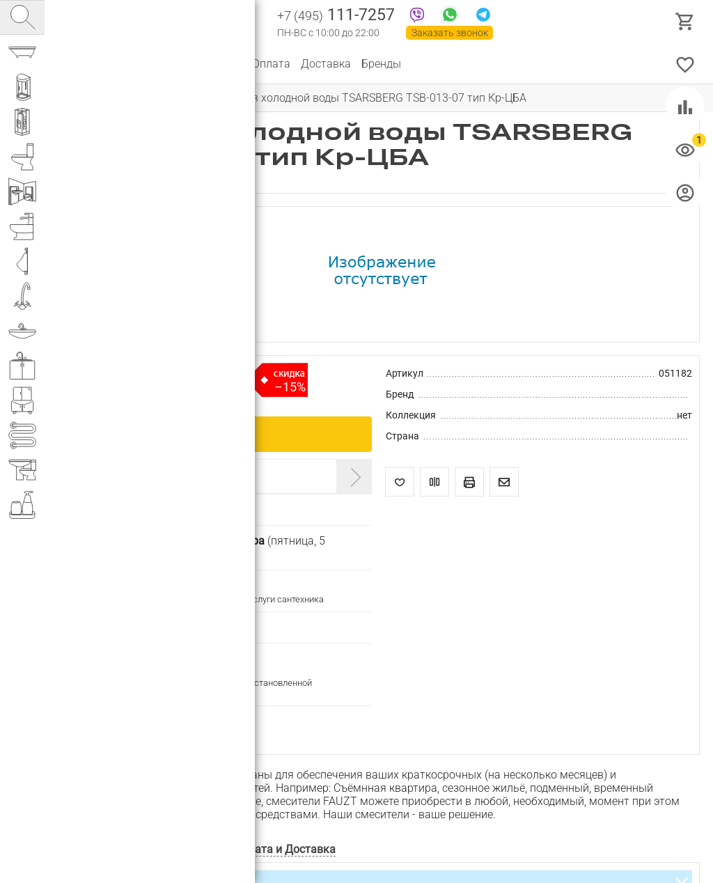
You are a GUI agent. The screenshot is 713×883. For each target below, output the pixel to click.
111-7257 (336, 16)
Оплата (271, 63)
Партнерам (213, 63)
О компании (142, 63)
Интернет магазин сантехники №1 (203, 20)
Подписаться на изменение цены (150, 719)
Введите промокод (120, 476)
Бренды (381, 63)
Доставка (326, 63)
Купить (208, 433)
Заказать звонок (450, 32)
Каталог (79, 63)
